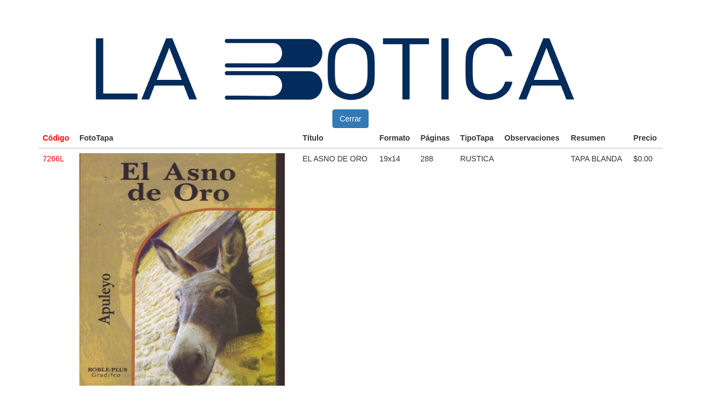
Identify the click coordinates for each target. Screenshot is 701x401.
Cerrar (350, 118)
